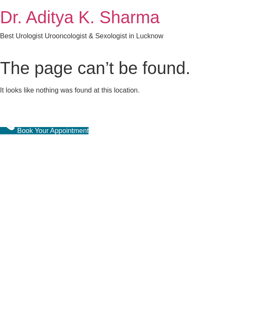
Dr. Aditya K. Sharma (80, 17)
